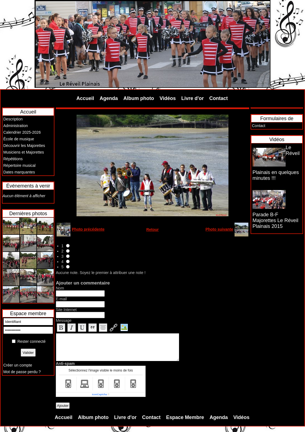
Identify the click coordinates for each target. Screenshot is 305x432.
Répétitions (13, 159)
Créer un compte (17, 365)
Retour (152, 229)
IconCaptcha (99, 394)
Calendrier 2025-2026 (22, 132)
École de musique (18, 139)
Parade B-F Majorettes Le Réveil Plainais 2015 (275, 220)
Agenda (109, 98)
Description (13, 119)
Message (64, 320)
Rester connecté (31, 341)
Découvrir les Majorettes (24, 145)
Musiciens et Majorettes (23, 152)
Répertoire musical (19, 165)
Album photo (138, 98)
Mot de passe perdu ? (22, 372)
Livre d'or (192, 98)
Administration (15, 125)
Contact (218, 98)
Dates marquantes (19, 172)
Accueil (85, 98)
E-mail (61, 299)
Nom (60, 288)
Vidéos (168, 98)
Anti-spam (65, 363)
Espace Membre (185, 417)
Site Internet (66, 309)
